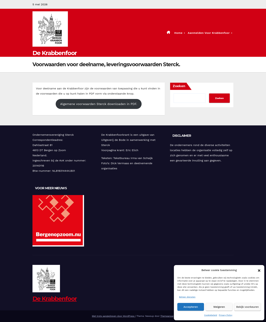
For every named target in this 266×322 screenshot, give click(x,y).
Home (178, 32)
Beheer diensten (187, 297)
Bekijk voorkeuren (247, 306)
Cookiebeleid (210, 315)
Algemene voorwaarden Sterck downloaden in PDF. (98, 104)
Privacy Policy (225, 315)
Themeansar (167, 316)
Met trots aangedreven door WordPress (113, 316)
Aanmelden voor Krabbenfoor (209, 32)
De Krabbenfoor (54, 53)
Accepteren (191, 306)
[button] (259, 270)
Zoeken (179, 86)
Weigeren (219, 306)
